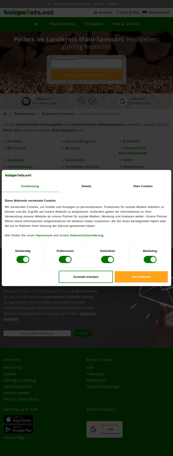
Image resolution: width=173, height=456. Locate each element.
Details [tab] (86, 186)
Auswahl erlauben (85, 276)
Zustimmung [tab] (30, 186)
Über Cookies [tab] (143, 186)
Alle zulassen (141, 276)
